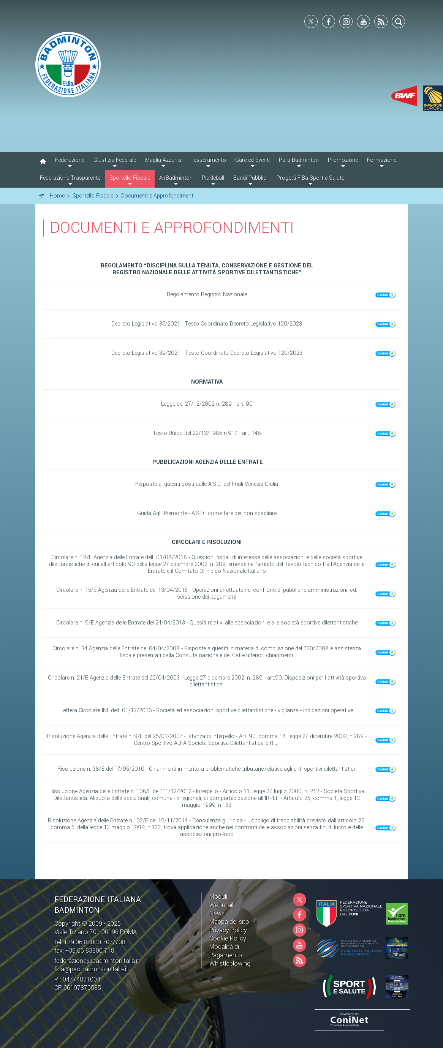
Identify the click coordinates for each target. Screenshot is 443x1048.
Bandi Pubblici (250, 178)
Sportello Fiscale (129, 178)
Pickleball (213, 178)
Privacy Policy (228, 930)
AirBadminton (176, 178)
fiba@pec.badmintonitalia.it (91, 969)
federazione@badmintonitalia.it (96, 960)
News (217, 913)
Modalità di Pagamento (225, 950)
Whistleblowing (229, 963)
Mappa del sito (229, 921)
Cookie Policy (227, 938)
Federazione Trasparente (70, 178)
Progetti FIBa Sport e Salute (310, 178)
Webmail (221, 905)
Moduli (218, 896)
